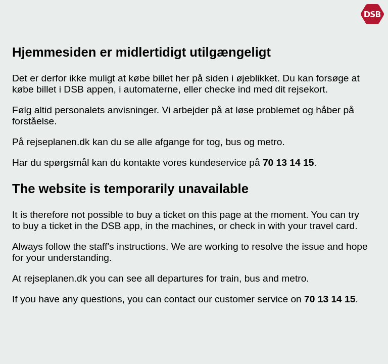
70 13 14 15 (288, 162)
